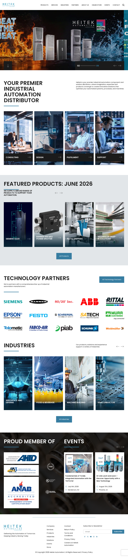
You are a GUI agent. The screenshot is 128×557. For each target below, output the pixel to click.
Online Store (97, 5)
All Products (64, 256)
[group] (18, 224)
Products (44, 5)
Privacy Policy (69, 539)
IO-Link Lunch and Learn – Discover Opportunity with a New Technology (108, 478)
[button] (119, 66)
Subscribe (118, 531)
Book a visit (12, 40)
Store (49, 547)
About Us (85, 5)
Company (50, 526)
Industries (65, 5)
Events (107, 5)
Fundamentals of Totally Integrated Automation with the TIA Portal (78, 478)
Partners (75, 5)
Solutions (50, 540)
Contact (116, 5)
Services (54, 5)
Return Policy (69, 529)
